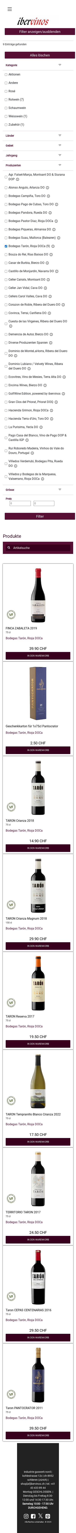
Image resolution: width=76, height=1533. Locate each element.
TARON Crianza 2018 (20, 820)
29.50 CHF (38, 1330)
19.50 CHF (38, 1036)
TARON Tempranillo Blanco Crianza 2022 (33, 1114)
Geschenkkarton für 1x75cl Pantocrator (32, 726)
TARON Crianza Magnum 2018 (26, 918)
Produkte (12, 536)
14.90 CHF (38, 840)
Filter (40, 516)
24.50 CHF (38, 1232)
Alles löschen (40, 55)
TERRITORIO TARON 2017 (23, 1212)
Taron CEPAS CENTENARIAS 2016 (28, 1310)
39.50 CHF (38, 1428)
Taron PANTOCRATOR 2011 (24, 1408)
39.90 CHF (38, 648)
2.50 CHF (38, 743)
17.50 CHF (38, 1134)
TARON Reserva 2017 (20, 1016)
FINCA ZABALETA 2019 (21, 628)
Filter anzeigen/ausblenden (39, 32)
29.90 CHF (38, 938)
